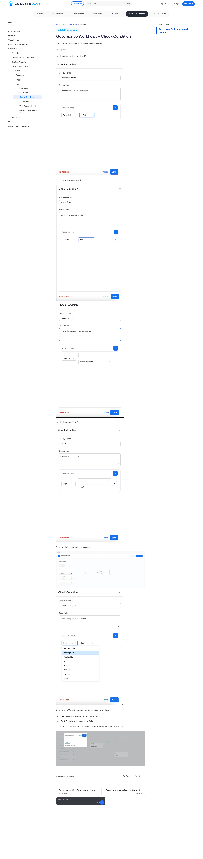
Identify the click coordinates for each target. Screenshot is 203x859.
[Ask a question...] (80, 801)
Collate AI (115, 13)
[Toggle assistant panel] (77, 3)
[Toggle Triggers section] (26, 79)
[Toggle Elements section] (25, 71)
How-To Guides (137, 13)
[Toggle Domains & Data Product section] (24, 44)
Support (160, 4)
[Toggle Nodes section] (26, 84)
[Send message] (102, 802)
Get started (57, 13)
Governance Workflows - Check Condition (173, 30)
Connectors (78, 13)
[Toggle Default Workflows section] (25, 66)
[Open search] (108, 3)
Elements (73, 24)
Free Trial (188, 4)
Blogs (175, 4)
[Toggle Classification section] (24, 40)
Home (40, 13)
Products (97, 13)
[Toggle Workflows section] (24, 49)
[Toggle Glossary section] (24, 35)
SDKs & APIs (160, 13)
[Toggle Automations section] (24, 31)
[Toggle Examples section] (25, 117)
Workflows (61, 24)
